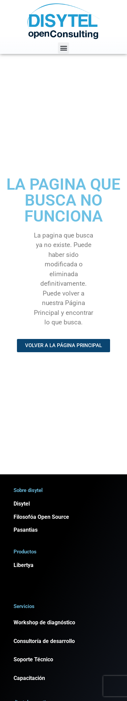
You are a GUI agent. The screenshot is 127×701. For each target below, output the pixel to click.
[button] (63, 48)
